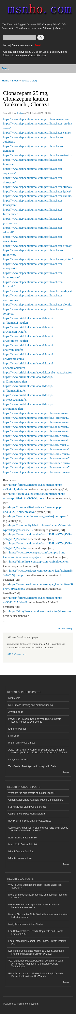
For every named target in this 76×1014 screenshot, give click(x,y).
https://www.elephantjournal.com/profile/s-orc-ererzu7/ (36, 454)
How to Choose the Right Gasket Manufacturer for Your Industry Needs (38, 916)
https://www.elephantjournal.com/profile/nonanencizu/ (36, 119)
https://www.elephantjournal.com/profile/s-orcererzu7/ (36, 417)
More (66, 772)
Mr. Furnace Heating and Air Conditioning (30, 705)
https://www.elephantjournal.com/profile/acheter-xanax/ (37, 132)
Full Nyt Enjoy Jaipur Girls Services (27, 806)
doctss (20, 113)
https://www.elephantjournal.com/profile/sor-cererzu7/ (36, 426)
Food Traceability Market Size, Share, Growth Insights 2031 (37, 942)
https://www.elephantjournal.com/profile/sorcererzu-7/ (36, 444)
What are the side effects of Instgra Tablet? (31, 793)
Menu (5, 68)
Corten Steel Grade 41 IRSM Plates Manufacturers (35, 799)
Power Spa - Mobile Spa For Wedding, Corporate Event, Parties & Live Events (34, 720)
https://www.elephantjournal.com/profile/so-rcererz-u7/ (36, 467)
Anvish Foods (15, 712)
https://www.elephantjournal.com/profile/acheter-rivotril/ (37, 155)
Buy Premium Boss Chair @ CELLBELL (29, 820)
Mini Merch (14, 698)
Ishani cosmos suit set (20, 858)
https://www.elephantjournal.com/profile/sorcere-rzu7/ (36, 440)
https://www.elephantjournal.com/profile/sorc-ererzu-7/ (36, 472)
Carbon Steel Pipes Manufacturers (26, 813)
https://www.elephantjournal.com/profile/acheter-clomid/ (37, 304)
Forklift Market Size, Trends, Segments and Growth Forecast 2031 (35, 932)
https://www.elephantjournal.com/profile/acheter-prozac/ (37, 245)
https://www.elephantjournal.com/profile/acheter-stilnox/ (37, 186)
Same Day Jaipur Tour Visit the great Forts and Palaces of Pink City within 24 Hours (38, 829)
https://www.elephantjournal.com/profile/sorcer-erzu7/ (36, 435)
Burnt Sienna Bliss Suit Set (22, 837)
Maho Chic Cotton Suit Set (22, 844)
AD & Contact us (16, 654)
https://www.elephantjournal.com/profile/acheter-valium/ (37, 195)
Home (5, 80)
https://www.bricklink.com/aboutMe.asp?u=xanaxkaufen (37, 372)
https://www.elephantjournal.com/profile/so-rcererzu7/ (36, 422)
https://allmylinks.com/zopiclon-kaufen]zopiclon (39, 561)
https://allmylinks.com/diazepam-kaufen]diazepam (40, 611)
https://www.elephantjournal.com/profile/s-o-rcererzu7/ (36, 449)
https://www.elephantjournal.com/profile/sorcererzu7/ (35, 413)
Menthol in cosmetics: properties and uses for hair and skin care (37, 896)
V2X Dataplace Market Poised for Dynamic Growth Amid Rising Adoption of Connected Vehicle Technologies (35, 963)
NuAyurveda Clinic (18, 759)
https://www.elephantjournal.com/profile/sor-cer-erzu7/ (36, 463)
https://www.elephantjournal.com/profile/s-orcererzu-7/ (36, 458)
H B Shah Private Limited (21, 742)
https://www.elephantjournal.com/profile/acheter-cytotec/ (38, 259)
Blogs (15, 80)
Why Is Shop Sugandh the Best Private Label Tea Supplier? (34, 886)
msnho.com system (28, 1003)
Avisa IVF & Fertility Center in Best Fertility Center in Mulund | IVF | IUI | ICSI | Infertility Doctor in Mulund (37, 751)
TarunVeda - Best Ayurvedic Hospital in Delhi (32, 766)
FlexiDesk (13, 735)
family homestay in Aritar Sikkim (25, 924)
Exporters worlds (17, 728)
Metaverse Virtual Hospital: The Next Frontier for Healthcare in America (34, 906)
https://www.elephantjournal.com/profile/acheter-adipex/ (37, 291)
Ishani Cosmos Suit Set (21, 851)
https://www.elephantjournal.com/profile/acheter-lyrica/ (37, 191)
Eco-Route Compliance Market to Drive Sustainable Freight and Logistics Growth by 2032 (36, 952)
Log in (6, 45)
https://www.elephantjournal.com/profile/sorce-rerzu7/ (36, 431)
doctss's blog (29, 80)
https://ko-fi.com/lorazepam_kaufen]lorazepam (37, 516)
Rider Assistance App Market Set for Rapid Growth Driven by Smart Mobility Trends (35, 975)
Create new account (23, 45)
